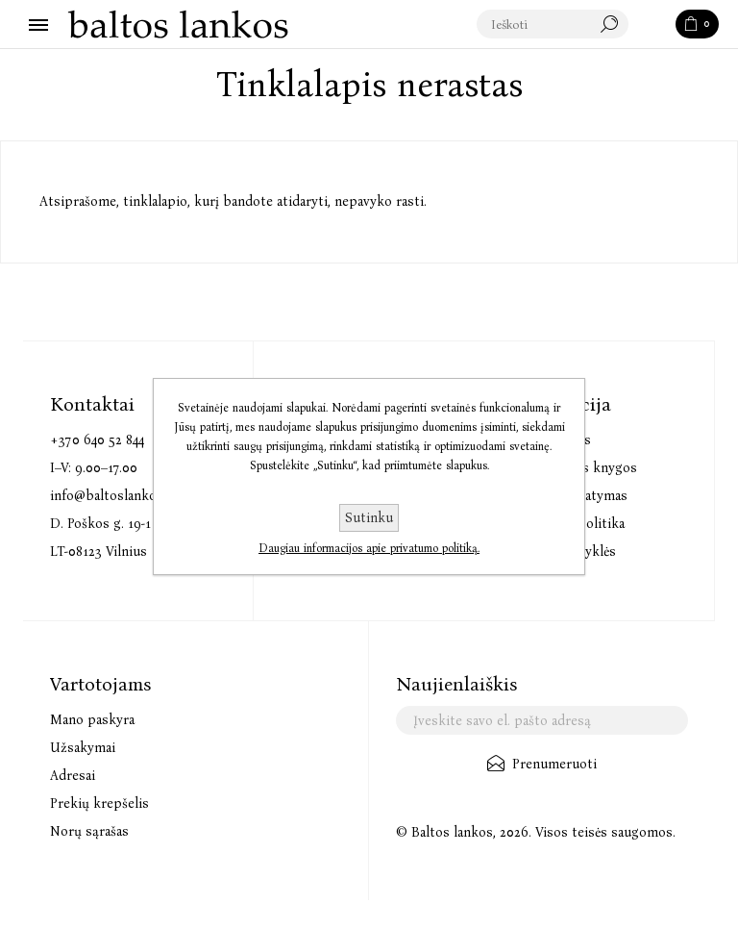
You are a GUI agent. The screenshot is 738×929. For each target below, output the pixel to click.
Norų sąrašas (89, 831)
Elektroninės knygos (574, 468)
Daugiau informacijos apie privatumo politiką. (369, 548)
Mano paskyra (92, 720)
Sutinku (369, 518)
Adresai (72, 775)
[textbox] (553, 25)
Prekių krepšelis (99, 803)
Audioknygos (551, 440)
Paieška (653, 25)
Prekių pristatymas (569, 496)
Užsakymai (82, 748)
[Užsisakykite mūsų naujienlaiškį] (542, 720)
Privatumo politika (568, 523)
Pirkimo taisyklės (563, 551)
